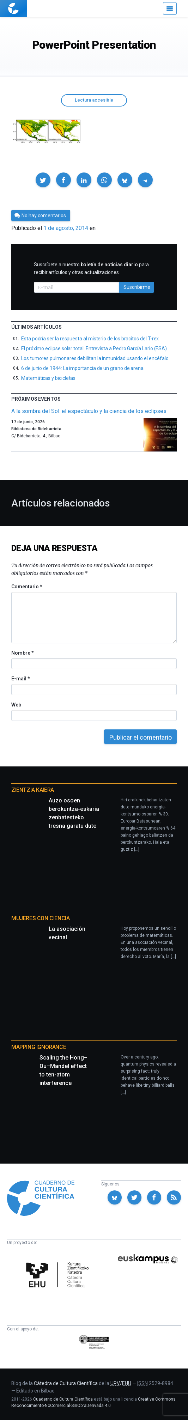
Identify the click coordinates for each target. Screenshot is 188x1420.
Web (16, 705)
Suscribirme (136, 287)
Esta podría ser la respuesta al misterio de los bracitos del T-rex (90, 338)
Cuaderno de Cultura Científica (63, 1399)
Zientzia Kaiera (32, 790)
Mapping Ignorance (38, 1047)
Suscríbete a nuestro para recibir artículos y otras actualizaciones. (91, 268)
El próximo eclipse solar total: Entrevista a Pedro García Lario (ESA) (94, 348)
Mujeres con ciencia (40, 918)
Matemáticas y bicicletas (48, 378)
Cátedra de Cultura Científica (66, 1383)
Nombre (22, 653)
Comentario (26, 586)
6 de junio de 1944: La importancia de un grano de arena (82, 368)
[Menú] (170, 8)
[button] (43, 179)
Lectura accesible (94, 100)
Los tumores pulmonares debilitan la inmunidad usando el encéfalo (95, 358)
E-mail (20, 678)
